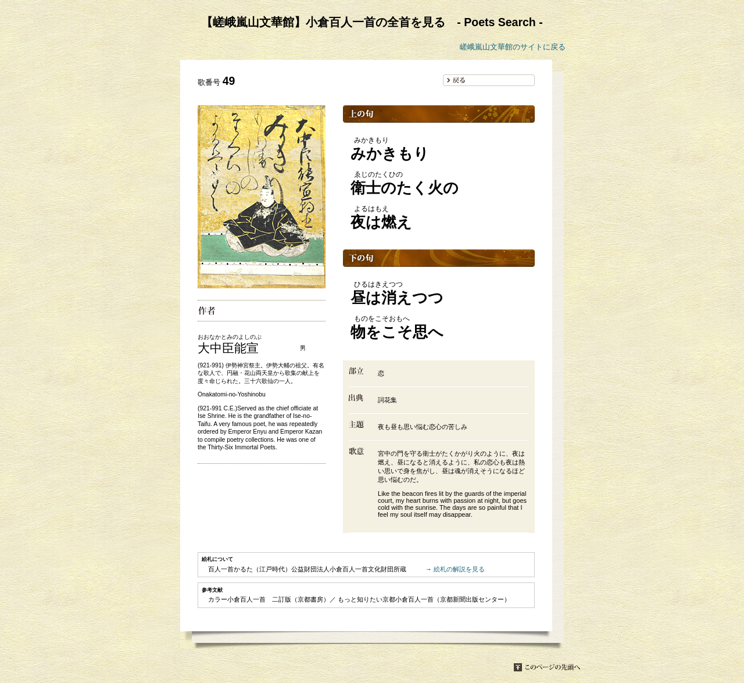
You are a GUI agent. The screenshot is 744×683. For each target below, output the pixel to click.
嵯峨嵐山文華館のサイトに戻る (513, 46)
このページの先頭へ (547, 667)
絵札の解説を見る (459, 569)
